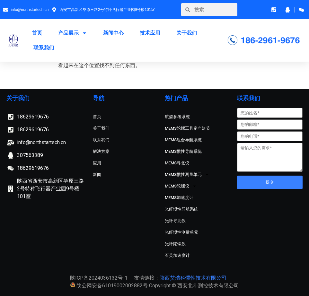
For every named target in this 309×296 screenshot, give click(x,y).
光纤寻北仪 (175, 220)
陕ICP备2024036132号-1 (99, 278)
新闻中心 (113, 33)
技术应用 (150, 33)
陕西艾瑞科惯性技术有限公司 (193, 278)
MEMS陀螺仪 (181, 186)
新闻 (97, 174)
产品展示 (72, 33)
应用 (97, 163)
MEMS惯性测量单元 (187, 174)
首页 (37, 33)
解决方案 (101, 151)
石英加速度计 (177, 255)
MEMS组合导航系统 (183, 139)
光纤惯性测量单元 (181, 232)
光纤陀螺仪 (175, 243)
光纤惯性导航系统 (181, 209)
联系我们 (43, 48)
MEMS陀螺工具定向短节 (187, 128)
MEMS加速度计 (179, 197)
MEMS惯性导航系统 (183, 151)
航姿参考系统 (177, 116)
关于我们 (186, 33)
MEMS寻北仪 (177, 163)
